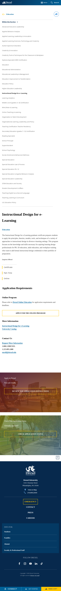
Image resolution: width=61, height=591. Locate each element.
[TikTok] (41, 563)
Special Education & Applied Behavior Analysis (18, 174)
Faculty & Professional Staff (14, 550)
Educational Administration (11, 69)
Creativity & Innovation (10, 50)
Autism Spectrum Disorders (11, 46)
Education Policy (7, 84)
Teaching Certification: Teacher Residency (16, 126)
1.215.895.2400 (7, 349)
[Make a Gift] (51, 589)
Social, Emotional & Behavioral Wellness (15, 155)
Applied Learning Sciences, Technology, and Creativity (20, 41)
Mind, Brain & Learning (9, 107)
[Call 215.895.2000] (30, 492)
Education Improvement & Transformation (16, 79)
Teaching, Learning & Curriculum (13, 198)
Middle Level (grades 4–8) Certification (15, 103)
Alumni (7, 544)
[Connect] (10, 589)
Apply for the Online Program (30, 313)
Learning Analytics (8, 98)
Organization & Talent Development (14, 117)
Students (7, 532)
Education (8, 14)
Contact (30, 507)
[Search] (54, 3)
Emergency (30, 502)
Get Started (31, 589)
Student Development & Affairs (12, 188)
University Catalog (9, 329)
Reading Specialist (8, 136)
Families (7, 538)
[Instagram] (25, 563)
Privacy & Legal (34, 575)
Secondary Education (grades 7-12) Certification (18, 131)
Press (30, 513)
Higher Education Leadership (12, 88)
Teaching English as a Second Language (16, 193)
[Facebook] (19, 563)
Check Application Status (30, 434)
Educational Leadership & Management (15, 74)
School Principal (7, 141)
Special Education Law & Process (13, 164)
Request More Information (12, 343)
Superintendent (7, 145)
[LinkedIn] (36, 563)
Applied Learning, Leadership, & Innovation (16, 36)
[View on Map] (30, 490)
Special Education (8, 160)
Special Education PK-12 (10, 169)
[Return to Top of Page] (57, 457)
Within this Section (9, 22)
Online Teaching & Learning (11, 112)
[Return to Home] (7, 2)
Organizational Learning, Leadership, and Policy (18, 122)
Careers (30, 518)
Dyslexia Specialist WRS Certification (14, 60)
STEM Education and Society (12, 183)
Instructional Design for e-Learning (14, 93)
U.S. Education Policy (9, 202)
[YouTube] (30, 563)
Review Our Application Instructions (30, 391)
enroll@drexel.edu (9, 352)
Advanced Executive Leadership (13, 27)
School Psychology (8, 150)
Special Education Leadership (12, 179)
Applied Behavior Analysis (11, 31)
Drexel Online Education (22, 302)
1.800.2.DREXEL (8, 346)
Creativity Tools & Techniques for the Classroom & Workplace (23, 55)
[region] (30, 270)
